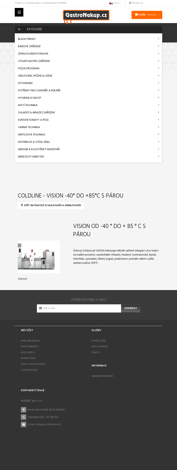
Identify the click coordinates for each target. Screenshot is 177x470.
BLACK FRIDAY (27, 39)
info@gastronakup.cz (48, 422)
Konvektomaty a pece (33, 120)
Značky (96, 352)
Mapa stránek (100, 346)
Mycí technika (27, 105)
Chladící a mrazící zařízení (36, 112)
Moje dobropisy (30, 346)
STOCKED (110, 460)
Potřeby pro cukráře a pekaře (39, 90)
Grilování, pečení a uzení (35, 76)
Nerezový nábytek (31, 156)
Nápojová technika (31, 134)
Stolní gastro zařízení (34, 61)
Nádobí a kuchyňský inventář (39, 149)
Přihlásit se (136, 3)
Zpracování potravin (33, 53)
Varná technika (29, 127)
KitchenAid (25, 83)
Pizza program (28, 68)
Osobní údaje (28, 358)
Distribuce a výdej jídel (34, 142)
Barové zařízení (29, 46)
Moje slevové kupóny (33, 364)
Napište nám (99, 341)
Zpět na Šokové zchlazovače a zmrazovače (51, 205)
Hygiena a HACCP (29, 98)
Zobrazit (22, 279)
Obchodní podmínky (103, 375)
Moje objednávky (30, 341)
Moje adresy (28, 352)
